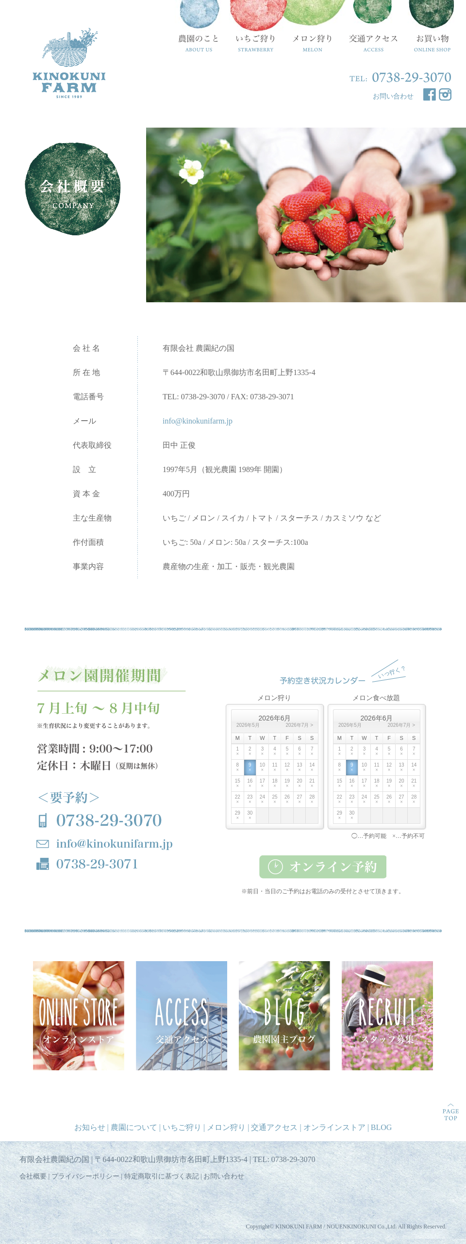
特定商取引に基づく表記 (161, 1176)
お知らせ (89, 1127)
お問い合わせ (393, 96)
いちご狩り (182, 1127)
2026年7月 (297, 725)
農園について (134, 1127)
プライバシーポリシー (85, 1176)
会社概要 (33, 1176)
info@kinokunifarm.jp (198, 421)
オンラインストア (334, 1127)
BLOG (381, 1127)
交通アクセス (274, 1127)
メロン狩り (226, 1127)
